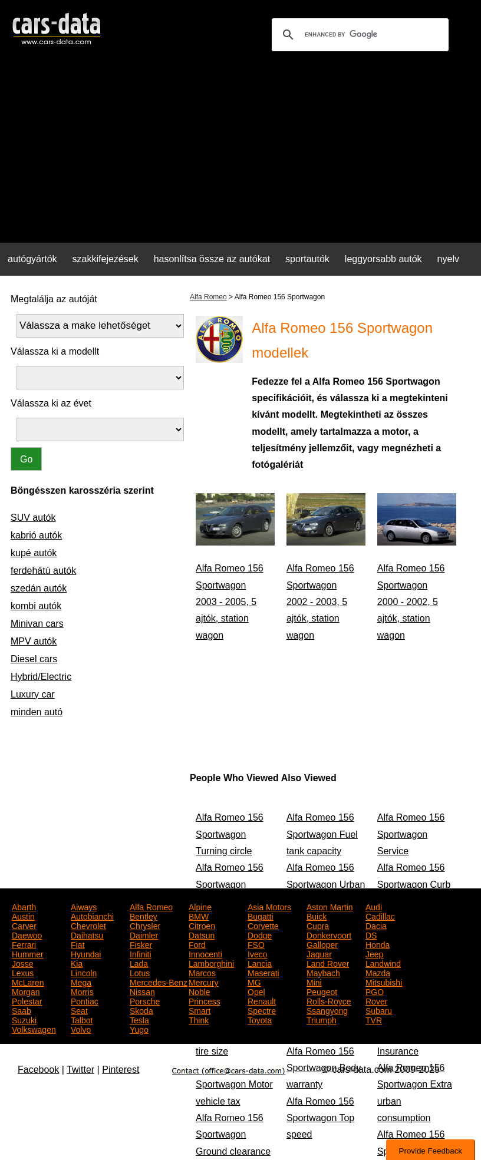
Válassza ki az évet (51, 403)
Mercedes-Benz (158, 981)
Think (199, 1019)
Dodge (260, 934)
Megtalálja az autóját (54, 299)
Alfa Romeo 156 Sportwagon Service (411, 834)
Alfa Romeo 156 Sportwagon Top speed (320, 1118)
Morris (82, 990)
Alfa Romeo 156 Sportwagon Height (229, 884)
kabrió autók (36, 535)
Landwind (383, 962)
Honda (377, 943)
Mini (314, 981)
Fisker (141, 943)
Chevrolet (88, 924)
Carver (24, 924)
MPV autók (34, 641)
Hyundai (86, 953)
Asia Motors (269, 906)
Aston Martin (330, 906)
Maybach (323, 972)
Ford (197, 943)
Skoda (141, 1009)
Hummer (28, 953)
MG (254, 981)
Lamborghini (211, 962)
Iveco (257, 953)
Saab (21, 1009)
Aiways (84, 906)
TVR (373, 1019)
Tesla (139, 1019)
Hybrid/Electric (41, 677)
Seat (79, 1009)
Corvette (263, 924)
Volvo (81, 1028)
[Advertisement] (240, 150)
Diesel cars (34, 659)
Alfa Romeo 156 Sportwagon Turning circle (229, 834)
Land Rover (328, 962)
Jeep (374, 953)
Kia (77, 962)
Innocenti (205, 953)
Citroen (202, 924)
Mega (81, 981)
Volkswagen (34, 1028)
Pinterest (120, 1070)
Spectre (262, 1009)
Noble (199, 990)
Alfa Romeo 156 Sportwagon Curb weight (414, 884)
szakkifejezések (106, 259)
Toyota (260, 1019)
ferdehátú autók (43, 571)
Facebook (38, 1070)
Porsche (145, 1000)
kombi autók (36, 606)
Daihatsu (87, 934)
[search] (358, 35)
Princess (204, 1000)
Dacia (376, 924)
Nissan (142, 990)
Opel (256, 990)
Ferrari (24, 943)
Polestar (27, 1000)
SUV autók (33, 518)
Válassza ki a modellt (55, 351)
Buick (317, 915)
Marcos (202, 972)
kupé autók (34, 553)
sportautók (307, 259)
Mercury (204, 981)
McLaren (28, 981)
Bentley (143, 915)
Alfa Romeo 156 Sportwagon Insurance (411, 1034)
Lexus (23, 972)
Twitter (80, 1070)
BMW (199, 915)
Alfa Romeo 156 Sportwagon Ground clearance (233, 1134)
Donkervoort (329, 934)
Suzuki (24, 1019)
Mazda (377, 972)
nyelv (448, 259)
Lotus (140, 972)
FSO (256, 943)
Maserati (263, 972)
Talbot (82, 1019)
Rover (376, 1000)
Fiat (77, 943)
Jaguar (319, 953)
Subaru (378, 1009)
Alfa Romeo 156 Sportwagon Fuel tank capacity (322, 834)
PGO (374, 990)
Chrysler (145, 924)
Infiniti (140, 953)
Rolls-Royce (329, 1000)
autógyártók (32, 259)
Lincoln (84, 972)
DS (371, 934)
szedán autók (39, 588)
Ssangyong (327, 1009)
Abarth (24, 906)
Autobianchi (92, 915)
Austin (23, 915)
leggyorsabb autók (383, 259)
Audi (373, 906)
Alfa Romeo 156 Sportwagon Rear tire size (232, 1034)
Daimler (144, 934)
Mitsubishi (383, 981)
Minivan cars (37, 624)
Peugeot (322, 990)
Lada (139, 962)
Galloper (322, 943)
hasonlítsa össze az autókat (212, 259)
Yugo (139, 1028)
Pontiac (84, 1000)
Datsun (202, 934)
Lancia (260, 962)
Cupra (318, 924)
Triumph (322, 1019)
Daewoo (27, 934)
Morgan (25, 990)
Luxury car (33, 694)
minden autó (36, 712)
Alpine (200, 906)
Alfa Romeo (208, 297)
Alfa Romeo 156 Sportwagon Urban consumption (325, 884)
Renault (262, 1000)
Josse (23, 962)
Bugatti (261, 915)
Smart (199, 1009)
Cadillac (380, 915)
